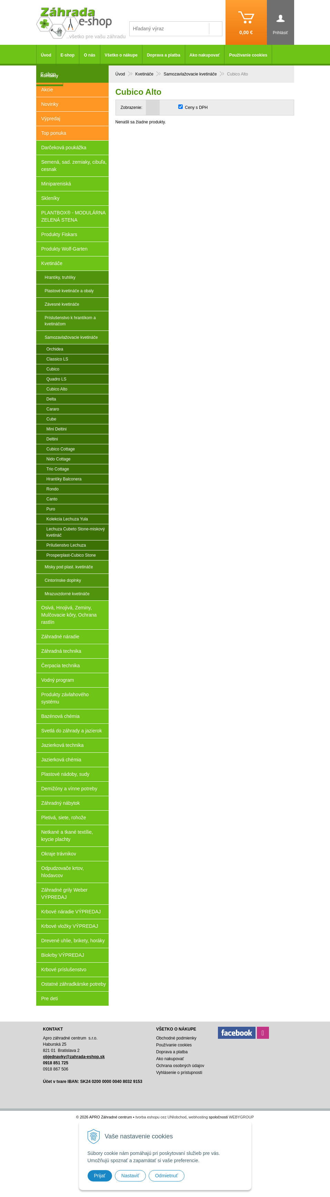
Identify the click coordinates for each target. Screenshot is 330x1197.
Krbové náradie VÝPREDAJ (71, 911)
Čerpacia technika (60, 665)
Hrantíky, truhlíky (60, 277)
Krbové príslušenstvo (64, 969)
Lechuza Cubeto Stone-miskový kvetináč (76, 532)
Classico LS (57, 359)
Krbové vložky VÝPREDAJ (69, 926)
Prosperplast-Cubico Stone (71, 555)
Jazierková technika (62, 745)
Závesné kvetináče (62, 304)
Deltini (52, 439)
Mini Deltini (57, 429)
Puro (51, 509)
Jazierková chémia (61, 759)
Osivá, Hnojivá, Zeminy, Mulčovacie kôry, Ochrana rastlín (69, 615)
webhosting (198, 1117)
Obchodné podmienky (176, 1038)
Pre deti (49, 998)
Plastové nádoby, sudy (65, 774)
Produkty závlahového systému (65, 698)
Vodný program (57, 680)
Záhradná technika (61, 651)
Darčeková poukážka (64, 147)
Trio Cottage (58, 469)
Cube (52, 419)
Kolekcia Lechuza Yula (67, 519)
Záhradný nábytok (60, 803)
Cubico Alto (57, 389)
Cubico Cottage (61, 449)
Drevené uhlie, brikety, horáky (73, 940)
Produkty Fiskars (59, 234)
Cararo (53, 409)
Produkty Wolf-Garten (64, 249)
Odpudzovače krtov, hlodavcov (62, 871)
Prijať (100, 1175)
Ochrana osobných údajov (180, 1065)
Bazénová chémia (60, 716)
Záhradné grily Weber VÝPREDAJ (64, 893)
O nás (89, 55)
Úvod (46, 55)
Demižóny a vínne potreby (69, 788)
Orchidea (55, 349)
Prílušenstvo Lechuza (66, 545)
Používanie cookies (248, 55)
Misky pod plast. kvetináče (69, 567)
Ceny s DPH (196, 107)
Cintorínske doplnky (63, 580)
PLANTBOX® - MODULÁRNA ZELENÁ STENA (73, 216)
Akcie (47, 89)
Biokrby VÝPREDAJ (62, 955)
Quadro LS (57, 379)
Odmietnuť (166, 1175)
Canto (52, 499)
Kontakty (49, 75)
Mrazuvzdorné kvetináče (67, 593)
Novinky (50, 104)
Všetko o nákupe (121, 55)
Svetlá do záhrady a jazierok (71, 730)
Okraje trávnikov (58, 853)
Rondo (53, 489)
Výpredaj (50, 118)
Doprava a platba (163, 55)
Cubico (53, 369)
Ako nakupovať (205, 55)
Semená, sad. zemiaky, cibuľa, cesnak (74, 165)
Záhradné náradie (60, 636)
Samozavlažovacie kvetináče (71, 337)
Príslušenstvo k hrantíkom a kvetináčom (70, 320)
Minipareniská (56, 183)
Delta (51, 399)
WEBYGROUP (241, 1117)
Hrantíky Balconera (64, 479)
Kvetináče (51, 263)
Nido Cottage (59, 459)
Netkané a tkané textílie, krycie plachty (67, 835)
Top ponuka (53, 133)
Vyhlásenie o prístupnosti (179, 1072)
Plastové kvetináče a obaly (69, 290)
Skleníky (50, 198)
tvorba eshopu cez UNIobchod (161, 1117)
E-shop (68, 55)
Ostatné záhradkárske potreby (73, 984)
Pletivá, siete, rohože (63, 817)
